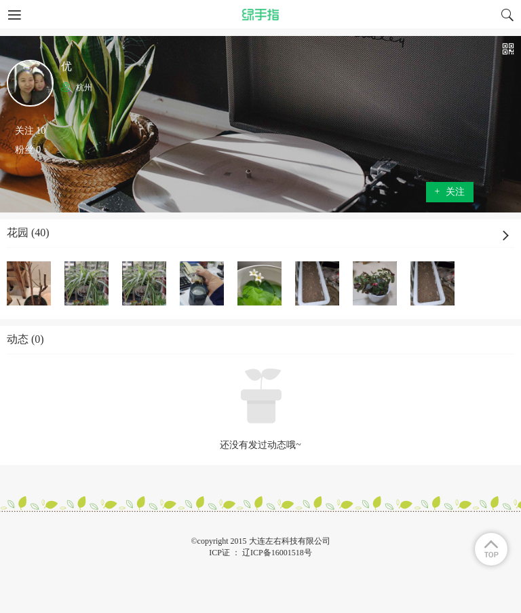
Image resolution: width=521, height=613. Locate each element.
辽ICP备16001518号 (277, 552)
